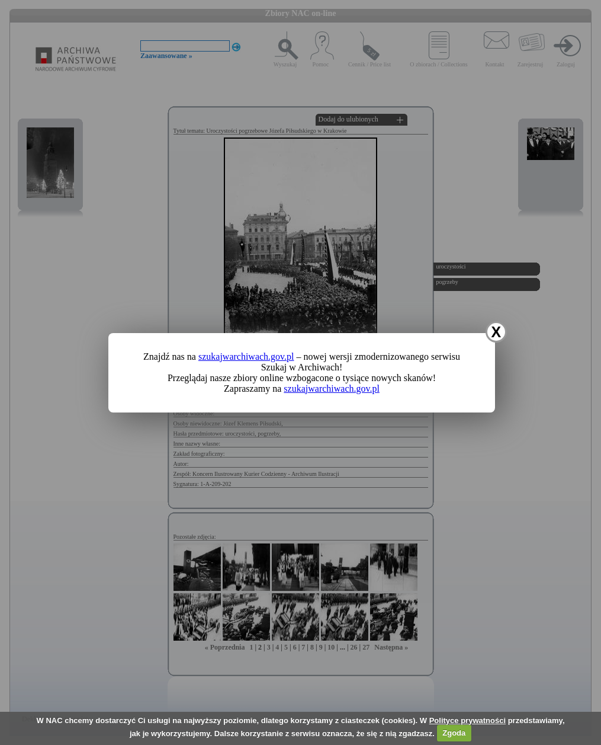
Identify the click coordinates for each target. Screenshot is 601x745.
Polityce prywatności (467, 720)
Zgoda (453, 732)
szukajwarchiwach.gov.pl (246, 356)
